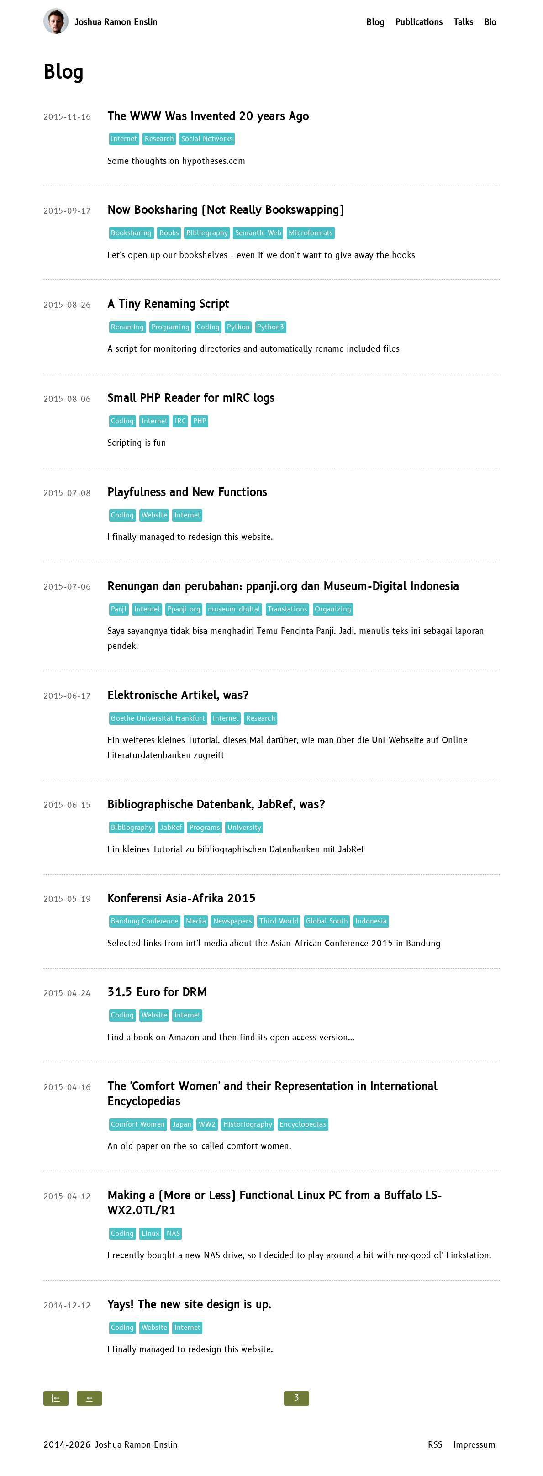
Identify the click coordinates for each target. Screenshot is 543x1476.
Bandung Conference (144, 921)
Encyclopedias (303, 1124)
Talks (463, 22)
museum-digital (234, 609)
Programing (171, 327)
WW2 (207, 1124)
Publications (419, 22)
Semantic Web (258, 233)
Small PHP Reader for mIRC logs (190, 398)
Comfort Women (138, 1124)
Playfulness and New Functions (187, 492)
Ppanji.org (184, 609)
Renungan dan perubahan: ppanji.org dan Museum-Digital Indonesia (283, 586)
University (244, 828)
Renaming (127, 327)
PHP (199, 421)
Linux (150, 1234)
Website (154, 515)
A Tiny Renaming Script (168, 304)
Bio (490, 22)
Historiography (247, 1124)
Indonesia (371, 921)
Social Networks (207, 139)
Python (238, 327)
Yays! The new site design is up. (189, 1305)
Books (169, 233)
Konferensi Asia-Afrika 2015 (181, 899)
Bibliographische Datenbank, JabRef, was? (216, 804)
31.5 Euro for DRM (157, 992)
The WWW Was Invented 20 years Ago (208, 116)
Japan (182, 1124)
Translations (287, 609)
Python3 (271, 327)
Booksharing (131, 233)
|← (56, 1398)
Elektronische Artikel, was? (177, 695)
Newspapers (232, 921)
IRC (180, 421)
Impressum (474, 1445)
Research (159, 139)
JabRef (171, 828)
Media (196, 921)
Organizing (333, 609)
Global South (327, 921)
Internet (124, 139)
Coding (208, 327)
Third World (279, 921)
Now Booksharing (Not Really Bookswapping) (225, 210)
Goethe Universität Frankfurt (158, 718)
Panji (119, 609)
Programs (205, 828)
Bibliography (207, 233)
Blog (375, 22)
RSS (435, 1445)
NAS (173, 1234)
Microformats (311, 233)
